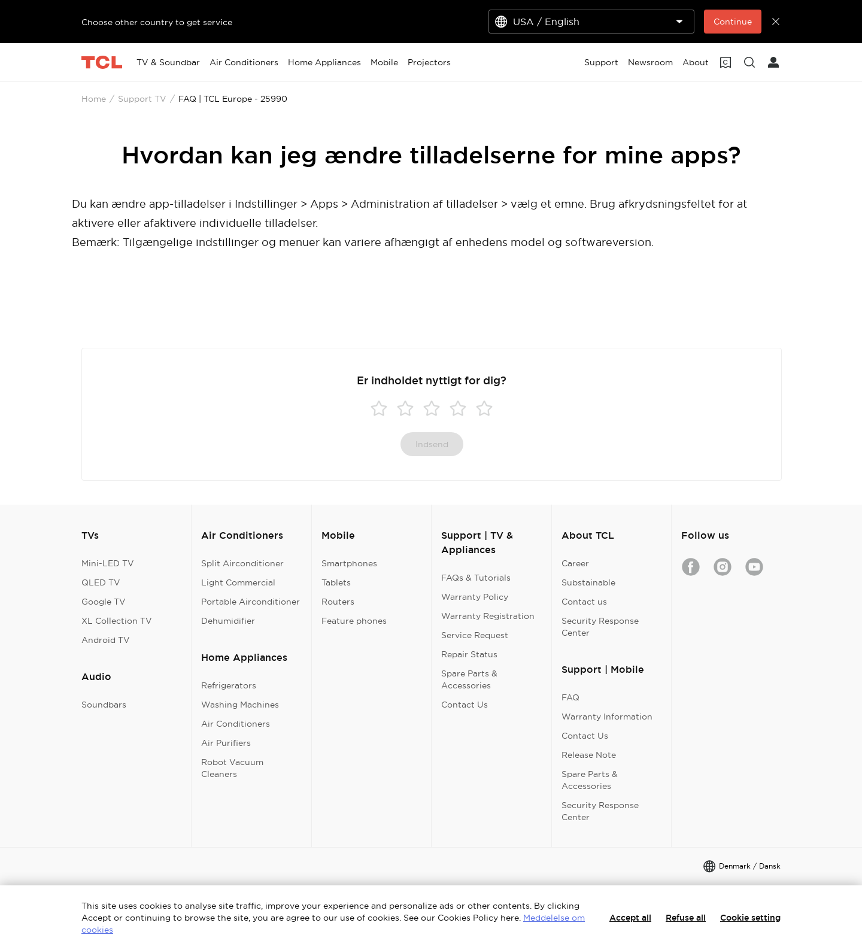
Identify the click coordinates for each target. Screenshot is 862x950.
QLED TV (100, 582)
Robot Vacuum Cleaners (232, 768)
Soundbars (103, 704)
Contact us (584, 601)
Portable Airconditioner (250, 601)
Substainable (588, 582)
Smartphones (349, 563)
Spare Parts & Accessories (469, 679)
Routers (337, 601)
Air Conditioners (235, 723)
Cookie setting (750, 917)
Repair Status (469, 654)
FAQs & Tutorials (476, 577)
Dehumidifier (228, 620)
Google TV (103, 601)
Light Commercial (238, 582)
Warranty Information (606, 716)
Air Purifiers (226, 742)
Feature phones (354, 620)
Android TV (105, 640)
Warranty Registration (488, 616)
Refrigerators (228, 685)
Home (93, 98)
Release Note (588, 754)
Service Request (474, 635)
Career (575, 563)
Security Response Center (600, 626)
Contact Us (464, 704)
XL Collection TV (116, 620)
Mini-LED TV (107, 563)
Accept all (630, 917)
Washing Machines (240, 704)
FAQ (570, 697)
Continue (733, 21)
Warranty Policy (474, 596)
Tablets (336, 582)
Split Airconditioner (242, 563)
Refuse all (686, 917)
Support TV (142, 98)
